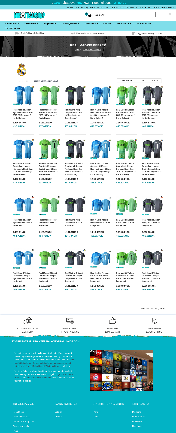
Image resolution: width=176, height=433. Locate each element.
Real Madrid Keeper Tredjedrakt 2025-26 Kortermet (73, 222)
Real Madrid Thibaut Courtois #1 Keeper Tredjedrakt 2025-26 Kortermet (74, 277)
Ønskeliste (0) (134, 8)
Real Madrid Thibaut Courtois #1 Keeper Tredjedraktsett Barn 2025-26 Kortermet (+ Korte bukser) (74, 169)
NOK (102, 7)
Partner (97, 412)
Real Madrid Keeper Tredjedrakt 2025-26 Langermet (151, 222)
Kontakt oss (18, 412)
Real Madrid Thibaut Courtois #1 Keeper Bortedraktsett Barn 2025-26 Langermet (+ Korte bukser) (126, 169)
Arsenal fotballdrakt (34, 366)
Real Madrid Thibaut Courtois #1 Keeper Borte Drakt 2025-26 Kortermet (48, 277)
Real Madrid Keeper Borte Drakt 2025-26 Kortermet (48, 222)
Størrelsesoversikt (21, 426)
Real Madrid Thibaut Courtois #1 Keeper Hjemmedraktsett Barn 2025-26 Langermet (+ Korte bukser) (100, 169)
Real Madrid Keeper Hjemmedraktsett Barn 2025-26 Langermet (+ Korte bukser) (100, 114)
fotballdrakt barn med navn (39, 377)
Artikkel (58, 416)
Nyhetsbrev (137, 426)
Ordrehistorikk (138, 416)
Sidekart (58, 412)
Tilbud (96, 416)
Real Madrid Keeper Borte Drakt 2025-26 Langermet (125, 222)
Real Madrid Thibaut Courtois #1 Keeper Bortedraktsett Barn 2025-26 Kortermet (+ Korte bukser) (48, 169)
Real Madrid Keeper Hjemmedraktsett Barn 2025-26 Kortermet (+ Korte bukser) (23, 114)
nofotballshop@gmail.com (83, 8)
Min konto (118, 8)
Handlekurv (152, 8)
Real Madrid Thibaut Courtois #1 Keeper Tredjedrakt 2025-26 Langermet (151, 277)
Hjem (77, 49)
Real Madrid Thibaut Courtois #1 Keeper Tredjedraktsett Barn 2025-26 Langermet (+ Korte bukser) (151, 169)
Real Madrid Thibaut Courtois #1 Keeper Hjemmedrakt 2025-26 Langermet (100, 277)
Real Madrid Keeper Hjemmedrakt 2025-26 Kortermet (22, 222)
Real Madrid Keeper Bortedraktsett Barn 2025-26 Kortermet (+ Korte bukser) (48, 114)
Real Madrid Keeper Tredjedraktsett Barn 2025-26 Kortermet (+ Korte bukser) (74, 114)
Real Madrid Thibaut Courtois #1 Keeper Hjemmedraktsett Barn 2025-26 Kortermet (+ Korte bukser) (23, 169)
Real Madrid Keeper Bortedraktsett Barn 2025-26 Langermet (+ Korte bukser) (126, 114)
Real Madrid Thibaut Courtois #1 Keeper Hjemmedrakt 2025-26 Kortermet (22, 277)
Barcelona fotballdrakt (42, 363)
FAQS (15, 431)
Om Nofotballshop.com (23, 421)
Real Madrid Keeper (92, 49)
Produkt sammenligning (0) (45, 81)
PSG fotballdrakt (51, 366)
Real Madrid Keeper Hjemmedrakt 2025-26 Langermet (100, 222)
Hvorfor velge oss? (21, 416)
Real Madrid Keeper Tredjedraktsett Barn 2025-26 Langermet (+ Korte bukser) (151, 114)
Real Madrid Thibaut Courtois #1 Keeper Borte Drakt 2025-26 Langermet (125, 277)
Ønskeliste (137, 421)
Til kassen (167, 8)
